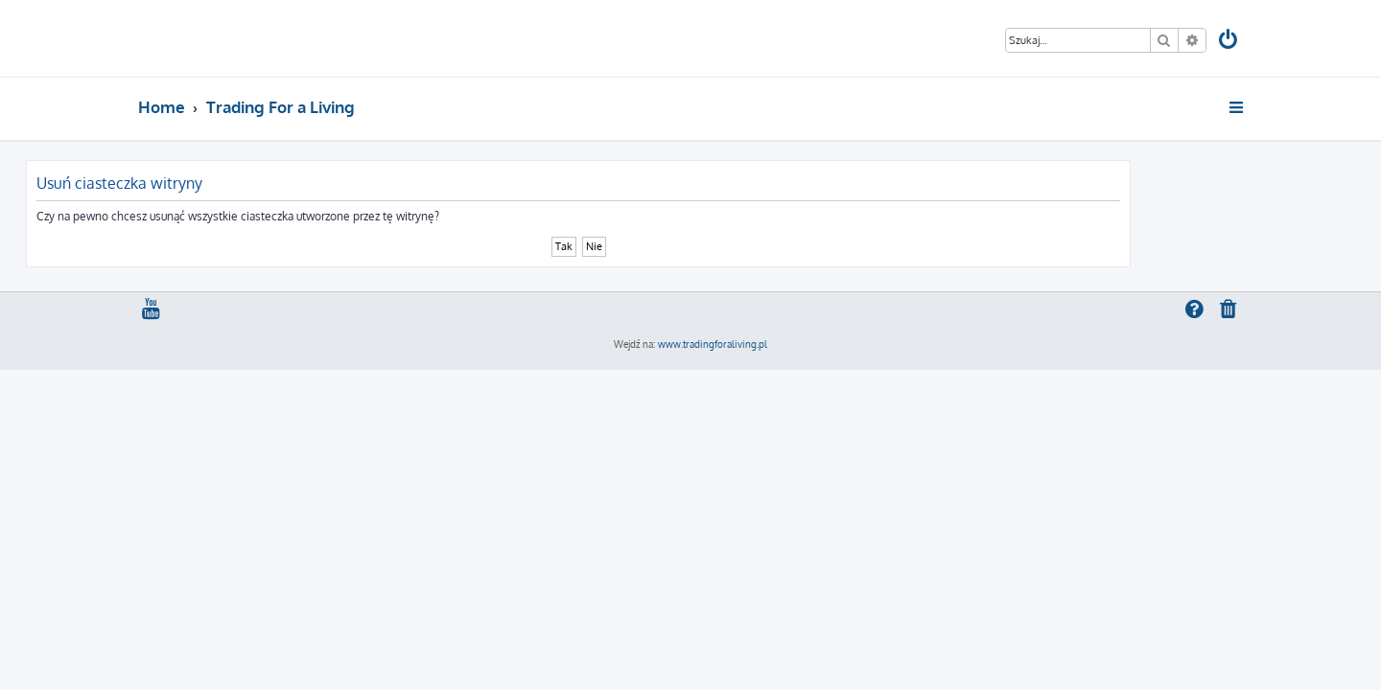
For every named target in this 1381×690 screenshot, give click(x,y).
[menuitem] (1229, 42)
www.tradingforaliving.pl (712, 344)
